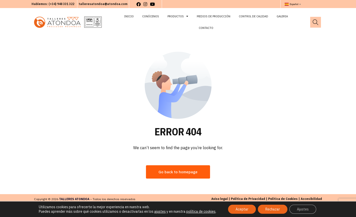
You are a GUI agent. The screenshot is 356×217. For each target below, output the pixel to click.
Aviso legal (219, 199)
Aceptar (242, 209)
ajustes (160, 211)
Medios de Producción (213, 16)
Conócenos (150, 16)
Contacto (206, 28)
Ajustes (303, 209)
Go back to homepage (178, 172)
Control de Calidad (253, 16)
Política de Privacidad (248, 199)
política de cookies (201, 211)
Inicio (129, 16)
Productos (177, 16)
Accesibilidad (311, 199)
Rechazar (272, 209)
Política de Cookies (283, 199)
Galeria (282, 16)
